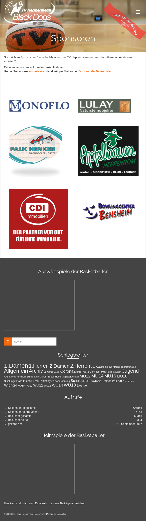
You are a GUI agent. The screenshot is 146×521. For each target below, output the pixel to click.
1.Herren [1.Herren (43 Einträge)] (39, 366)
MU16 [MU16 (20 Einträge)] (110, 375)
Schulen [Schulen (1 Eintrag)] (86, 381)
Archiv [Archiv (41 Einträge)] (36, 371)
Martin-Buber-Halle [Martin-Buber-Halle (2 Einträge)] (50, 376)
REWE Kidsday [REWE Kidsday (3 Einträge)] (41, 381)
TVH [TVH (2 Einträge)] (114, 381)
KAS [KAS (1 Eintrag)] (6, 376)
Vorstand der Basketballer (95, 71)
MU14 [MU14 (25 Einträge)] (97, 375)
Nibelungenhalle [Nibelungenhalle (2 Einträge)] (13, 381)
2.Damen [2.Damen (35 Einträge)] (59, 366)
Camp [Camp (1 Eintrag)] (56, 372)
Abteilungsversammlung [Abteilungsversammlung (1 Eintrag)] (124, 367)
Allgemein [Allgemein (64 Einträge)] (16, 371)
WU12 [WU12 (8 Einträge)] (38, 385)
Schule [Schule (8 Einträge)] (76, 381)
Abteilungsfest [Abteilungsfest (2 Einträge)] (104, 366)
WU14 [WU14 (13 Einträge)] (57, 385)
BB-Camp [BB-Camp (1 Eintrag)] (48, 372)
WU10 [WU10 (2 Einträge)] (21, 385)
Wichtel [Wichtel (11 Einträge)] (10, 385)
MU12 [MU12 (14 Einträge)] (85, 376)
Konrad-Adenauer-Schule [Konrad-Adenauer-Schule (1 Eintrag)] (21, 376)
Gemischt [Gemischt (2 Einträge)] (95, 371)
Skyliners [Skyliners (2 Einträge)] (96, 381)
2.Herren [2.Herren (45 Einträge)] (80, 366)
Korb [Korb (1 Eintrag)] (36, 376)
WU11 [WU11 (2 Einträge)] (28, 385)
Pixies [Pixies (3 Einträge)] (26, 381)
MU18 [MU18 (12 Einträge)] (122, 376)
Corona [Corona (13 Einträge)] (66, 371)
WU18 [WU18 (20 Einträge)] (70, 385)
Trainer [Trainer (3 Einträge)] (106, 381)
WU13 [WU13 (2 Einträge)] (47, 385)
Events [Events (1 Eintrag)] (77, 372)
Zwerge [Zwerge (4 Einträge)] (82, 385)
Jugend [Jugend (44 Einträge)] (130, 371)
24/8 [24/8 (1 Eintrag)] (93, 367)
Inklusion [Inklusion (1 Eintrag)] (117, 372)
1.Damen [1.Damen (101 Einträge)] (16, 365)
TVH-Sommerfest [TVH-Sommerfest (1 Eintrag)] (126, 381)
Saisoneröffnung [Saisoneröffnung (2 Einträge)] (60, 381)
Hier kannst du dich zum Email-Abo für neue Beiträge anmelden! (44, 503)
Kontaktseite (36, 71)
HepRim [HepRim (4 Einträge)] (106, 371)
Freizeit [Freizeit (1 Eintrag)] (85, 372)
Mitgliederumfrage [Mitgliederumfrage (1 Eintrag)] (70, 376)
